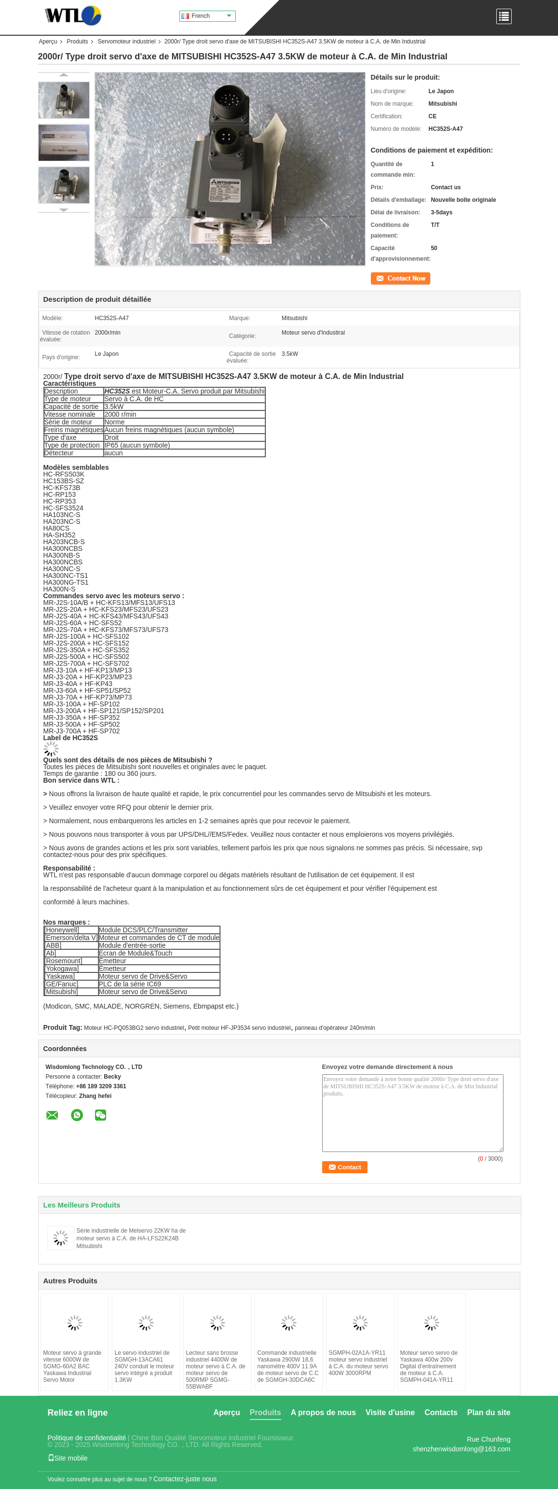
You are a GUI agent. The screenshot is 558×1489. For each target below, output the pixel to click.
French (211, 16)
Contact (381, 277)
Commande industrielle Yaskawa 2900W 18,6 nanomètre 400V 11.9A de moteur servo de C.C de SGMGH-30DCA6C (288, 1366)
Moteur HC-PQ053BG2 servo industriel (134, 1028)
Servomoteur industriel (127, 41)
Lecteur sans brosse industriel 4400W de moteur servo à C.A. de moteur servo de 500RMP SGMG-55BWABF (215, 1369)
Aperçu (48, 41)
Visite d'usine (390, 1412)
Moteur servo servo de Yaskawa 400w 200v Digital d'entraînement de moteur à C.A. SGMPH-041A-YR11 (429, 1366)
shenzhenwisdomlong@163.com (462, 1449)
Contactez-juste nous (185, 1479)
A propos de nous (323, 1412)
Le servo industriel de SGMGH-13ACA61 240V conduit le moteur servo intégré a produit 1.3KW (144, 1366)
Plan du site (489, 1412)
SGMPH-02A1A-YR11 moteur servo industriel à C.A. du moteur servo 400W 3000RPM (358, 1363)
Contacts (440, 1412)
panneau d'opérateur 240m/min (335, 1028)
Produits (77, 41)
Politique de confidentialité (87, 1438)
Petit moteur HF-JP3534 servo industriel (239, 1028)
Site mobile (68, 1458)
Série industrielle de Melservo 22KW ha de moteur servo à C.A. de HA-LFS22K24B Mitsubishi (131, 1238)
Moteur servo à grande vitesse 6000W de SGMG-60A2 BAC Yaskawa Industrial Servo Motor (72, 1366)
